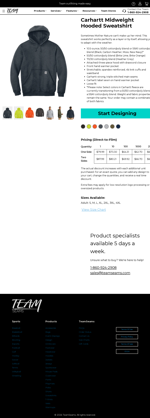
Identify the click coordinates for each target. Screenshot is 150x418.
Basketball (17, 332)
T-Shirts (49, 399)
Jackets (48, 359)
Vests (47, 403)
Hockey (15, 355)
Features (72, 11)
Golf (14, 351)
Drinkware (50, 344)
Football (16, 347)
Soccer (15, 359)
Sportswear (50, 367)
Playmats (50, 383)
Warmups (50, 407)
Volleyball (16, 371)
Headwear (50, 351)
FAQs (81, 328)
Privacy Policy (127, 337)
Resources (90, 11)
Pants (48, 379)
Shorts (48, 391)
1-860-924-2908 (103, 267)
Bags (47, 332)
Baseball (16, 328)
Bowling (16, 340)
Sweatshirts (50, 395)
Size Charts (84, 340)
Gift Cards (83, 344)
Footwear (49, 347)
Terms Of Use (127, 329)
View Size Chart (94, 209)
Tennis (15, 367)
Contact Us (84, 336)
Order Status (85, 332)
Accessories (50, 328)
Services (56, 11)
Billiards (15, 336)
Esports (15, 344)
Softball (15, 363)
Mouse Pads (51, 371)
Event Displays (52, 336)
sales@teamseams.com (110, 273)
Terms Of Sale (127, 344)
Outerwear (50, 375)
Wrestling (16, 375)
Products (40, 11)
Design (48, 340)
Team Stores (108, 10)
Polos (48, 387)
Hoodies (49, 355)
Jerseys (48, 363)
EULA (127, 351)
